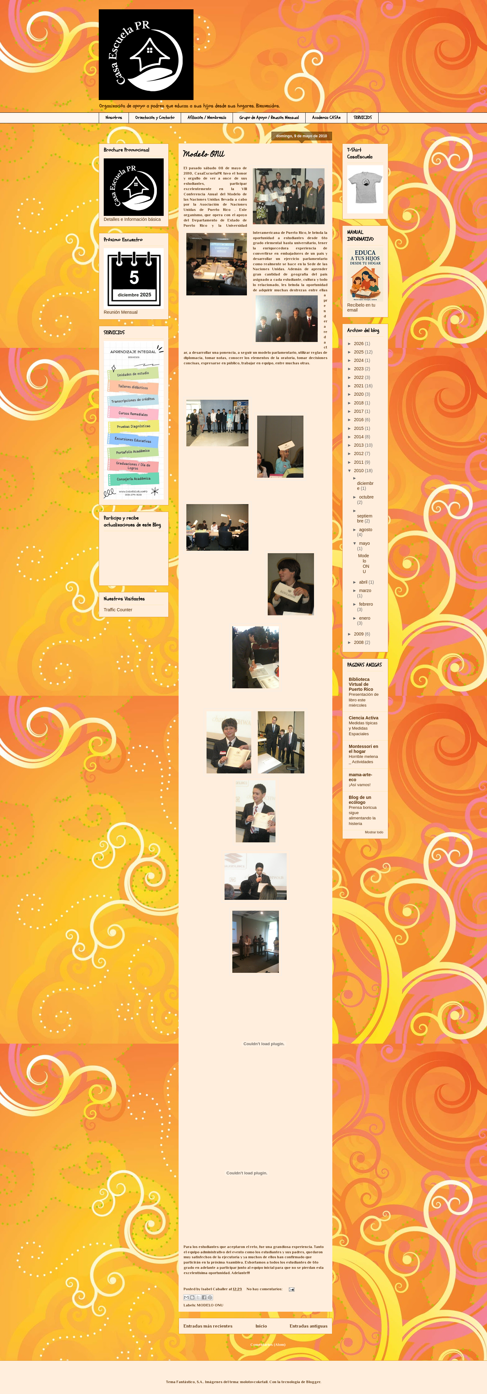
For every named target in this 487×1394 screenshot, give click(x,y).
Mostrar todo (374, 832)
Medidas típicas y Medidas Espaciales (363, 728)
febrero (366, 604)
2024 (359, 360)
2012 (359, 453)
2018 (359, 402)
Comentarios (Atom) (267, 1344)
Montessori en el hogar (363, 749)
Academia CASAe (326, 118)
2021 (359, 385)
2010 (359, 470)
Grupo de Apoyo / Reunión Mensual (269, 118)
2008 (359, 642)
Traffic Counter (118, 609)
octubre (366, 496)
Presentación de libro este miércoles (364, 700)
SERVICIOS (363, 118)
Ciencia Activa (363, 717)
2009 (359, 633)
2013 (359, 445)
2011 (359, 462)
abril (363, 582)
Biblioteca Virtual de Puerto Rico (361, 684)
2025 (359, 351)
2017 (359, 411)
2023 (359, 368)
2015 (359, 428)
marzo (365, 590)
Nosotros (114, 118)
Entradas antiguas (308, 1325)
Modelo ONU (204, 155)
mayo (364, 543)
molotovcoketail (253, 1382)
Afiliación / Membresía (207, 118)
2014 (359, 436)
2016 (359, 419)
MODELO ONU (210, 1305)
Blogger (313, 1382)
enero (364, 618)
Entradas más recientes (208, 1325)
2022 (359, 377)
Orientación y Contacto (154, 118)
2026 (359, 343)
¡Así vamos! (360, 784)
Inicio (261, 1325)
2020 (359, 394)
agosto (365, 529)
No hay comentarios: (265, 1289)
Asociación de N (216, 204)
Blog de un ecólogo (360, 800)
